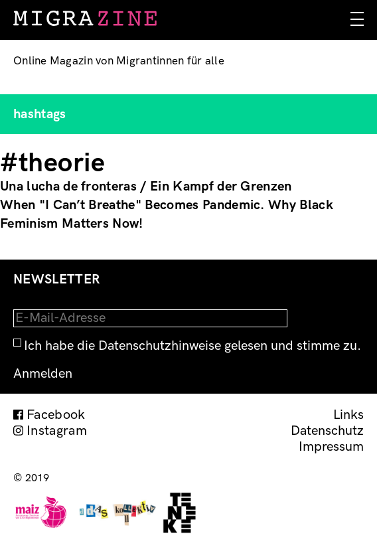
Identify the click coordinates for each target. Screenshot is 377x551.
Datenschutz (327, 431)
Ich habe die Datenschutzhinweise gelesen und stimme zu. (192, 346)
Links (348, 415)
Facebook (56, 415)
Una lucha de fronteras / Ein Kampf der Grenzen (146, 187)
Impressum (331, 447)
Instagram (57, 431)
